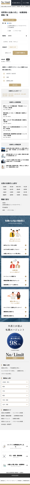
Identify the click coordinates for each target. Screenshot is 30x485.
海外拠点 (25, 194)
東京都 (11, 186)
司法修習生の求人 (14, 368)
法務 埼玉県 (10, 94)
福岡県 (11, 194)
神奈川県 (18, 186)
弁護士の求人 (4, 368)
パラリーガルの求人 (6, 373)
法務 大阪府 (23, 94)
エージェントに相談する (10, 276)
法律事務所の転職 (18, 415)
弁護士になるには (5, 421)
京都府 (18, 192)
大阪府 (4, 192)
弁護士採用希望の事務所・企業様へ (15, 472)
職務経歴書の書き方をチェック (11, 280)
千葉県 (4, 189)
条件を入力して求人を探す (10, 245)
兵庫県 (11, 192)
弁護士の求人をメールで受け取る (12, 253)
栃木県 (11, 189)
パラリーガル (17, 30)
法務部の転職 (16, 418)
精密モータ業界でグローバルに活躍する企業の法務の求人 (15, 68)
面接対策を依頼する (9, 315)
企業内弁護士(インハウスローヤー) (16, 25)
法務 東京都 (4, 94)
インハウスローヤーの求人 (8, 370)
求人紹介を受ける (16, 2)
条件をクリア (8, 52)
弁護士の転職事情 (5, 412)
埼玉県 (25, 186)
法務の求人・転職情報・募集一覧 (18, 6)
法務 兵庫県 (10, 95)
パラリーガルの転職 (18, 421)
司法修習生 (10, 27)
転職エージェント (5, 418)
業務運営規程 (26, 480)
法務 (9, 30)
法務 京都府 (4, 95)
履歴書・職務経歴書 (6, 415)
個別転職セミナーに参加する (11, 284)
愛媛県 (4, 194)
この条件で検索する (20, 52)
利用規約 (20, 480)
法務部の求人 (20, 370)
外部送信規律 (15, 475)
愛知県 (18, 189)
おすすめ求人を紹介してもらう (11, 249)
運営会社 (3, 480)
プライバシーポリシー (11, 480)
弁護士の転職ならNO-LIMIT (6, 6)
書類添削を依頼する (9, 311)
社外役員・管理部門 (6, 424)
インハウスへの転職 (18, 412)
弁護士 (9, 23)
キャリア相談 (26, 2)
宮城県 (4, 186)
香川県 (25, 192)
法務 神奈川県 (17, 94)
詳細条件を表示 (13, 47)
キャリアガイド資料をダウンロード (13, 307)
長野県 (25, 189)
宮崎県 (18, 194)
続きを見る (15, 85)
